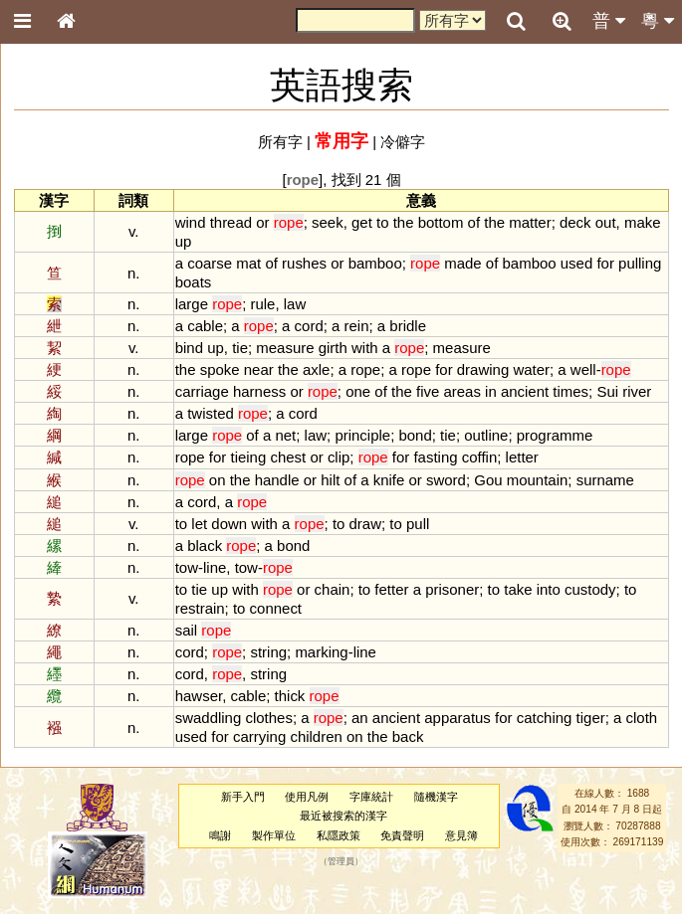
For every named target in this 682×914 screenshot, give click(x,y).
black (204, 545)
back (408, 736)
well (583, 369)
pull (417, 523)
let (199, 523)
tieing (248, 457)
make (642, 222)
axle (316, 369)
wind (190, 222)
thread (231, 222)
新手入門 (243, 797)
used (576, 263)
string (268, 651)
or (262, 222)
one (357, 391)
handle (277, 479)
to (382, 222)
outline (486, 435)
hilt (330, 479)
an (359, 717)
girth (333, 347)
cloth (642, 717)
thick (290, 695)
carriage (202, 391)
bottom (441, 222)
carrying (259, 736)
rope (365, 369)
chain (332, 589)
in (491, 391)
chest (288, 457)
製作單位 (274, 835)
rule (262, 303)
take (518, 589)
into (549, 589)
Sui (607, 391)
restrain (200, 608)
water (531, 369)
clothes (268, 717)
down (229, 523)
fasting (435, 457)
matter (530, 222)
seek (327, 222)
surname (605, 479)
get (361, 222)
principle (362, 435)
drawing (483, 369)
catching (544, 717)
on (217, 479)
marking (321, 651)
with (364, 347)
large (191, 303)
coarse (209, 263)
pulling (639, 263)
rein (356, 325)
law (295, 303)
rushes (304, 263)
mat (248, 263)
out (605, 222)
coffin (480, 457)
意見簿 (461, 835)
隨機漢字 (436, 797)
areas (461, 391)
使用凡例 (307, 797)
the (403, 222)
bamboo (375, 263)
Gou (488, 479)
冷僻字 (402, 141)
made (462, 263)
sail (186, 630)
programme (555, 435)
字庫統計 (371, 797)
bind (189, 347)
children (315, 736)
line (214, 567)
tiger (590, 717)
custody (590, 589)
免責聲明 (402, 835)
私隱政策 (338, 835)
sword (446, 479)
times (570, 391)
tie (240, 347)
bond (414, 435)
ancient (525, 391)
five (427, 391)
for (604, 263)
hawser (198, 695)
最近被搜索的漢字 (343, 816)
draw (365, 523)
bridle (407, 325)
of (474, 222)
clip (338, 457)
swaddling (208, 717)
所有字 (280, 141)
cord (309, 325)
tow (186, 567)
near (259, 369)
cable (205, 325)
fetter (391, 589)
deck (575, 222)
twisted (210, 413)
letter (522, 457)
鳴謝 (220, 835)
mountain (537, 479)
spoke (220, 369)
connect (276, 608)
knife (389, 479)
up (183, 241)
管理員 (341, 861)
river (636, 391)
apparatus (457, 717)
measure (285, 347)
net (285, 435)
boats (193, 282)
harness (259, 391)
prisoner (452, 589)
